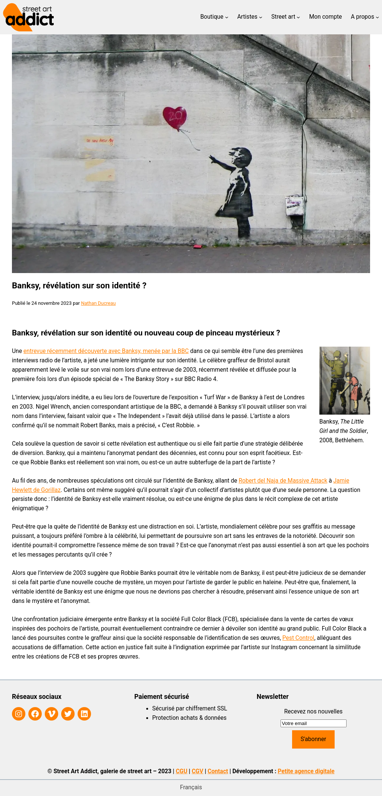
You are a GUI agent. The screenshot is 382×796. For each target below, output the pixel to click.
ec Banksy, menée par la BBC (151, 351)
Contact (218, 771)
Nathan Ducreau (98, 303)
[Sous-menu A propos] (377, 17)
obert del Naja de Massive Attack (284, 480)
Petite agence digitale (306, 771)
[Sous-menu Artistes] (260, 17)
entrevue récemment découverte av (69, 351)
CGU (181, 771)
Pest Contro (297, 638)
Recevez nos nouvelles (313, 711)
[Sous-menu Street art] (298, 17)
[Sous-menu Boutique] (226, 17)
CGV (197, 771)
